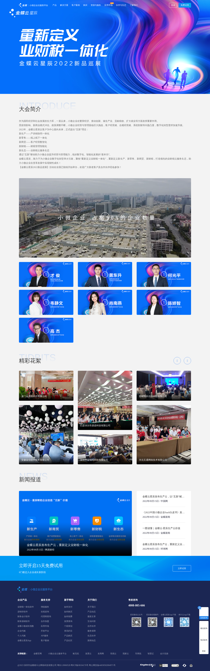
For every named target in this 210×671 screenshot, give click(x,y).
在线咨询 (45, 612)
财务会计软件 (24, 616)
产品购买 (68, 636)
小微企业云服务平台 (57, 654)
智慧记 (151, 654)
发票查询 (68, 621)
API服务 (44, 636)
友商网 (101, 654)
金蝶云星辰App (24, 640)
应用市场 (108, 5)
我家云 (126, 654)
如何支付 (68, 607)
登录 (173, 5)
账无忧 (76, 654)
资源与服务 (96, 5)
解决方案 (64, 5)
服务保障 (92, 631)
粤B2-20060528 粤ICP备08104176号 (72, 665)
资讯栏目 (68, 631)
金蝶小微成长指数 (26, 626)
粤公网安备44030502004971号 (102, 665)
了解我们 (134, 5)
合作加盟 (45, 621)
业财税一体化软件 (26, 607)
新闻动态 (92, 640)
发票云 (88, 654)
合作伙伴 (92, 626)
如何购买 (68, 612)
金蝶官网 (38, 654)
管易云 (113, 654)
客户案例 (76, 5)
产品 (54, 5)
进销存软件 (23, 612)
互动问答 (92, 621)
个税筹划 (68, 626)
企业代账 (22, 631)
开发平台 (45, 631)
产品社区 (68, 640)
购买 (85, 5)
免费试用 (185, 5)
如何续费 (68, 616)
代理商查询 (46, 616)
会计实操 (164, 654)
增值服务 (45, 607)
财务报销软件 (24, 621)
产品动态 (92, 612)
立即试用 (182, 568)
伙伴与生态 (121, 5)
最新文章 (92, 616)
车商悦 (138, 654)
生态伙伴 (92, 636)
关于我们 (92, 607)
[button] (177, 360)
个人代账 (22, 636)
